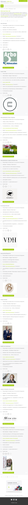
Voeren (7, 121)
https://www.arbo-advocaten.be (11, 36)
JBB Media (13, 502)
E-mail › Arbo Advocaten (7, 34)
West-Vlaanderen (5, 257)
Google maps (12, 27)
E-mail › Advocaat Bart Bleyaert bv (8, 264)
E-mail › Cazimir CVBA (6, 82)
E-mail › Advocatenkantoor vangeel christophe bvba (11, 171)
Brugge (10, 257)
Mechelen (8, 303)
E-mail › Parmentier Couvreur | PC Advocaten (10, 438)
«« (1, 20)
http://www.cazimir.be (9, 84)
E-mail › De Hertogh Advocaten (8, 216)
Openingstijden (6, 42)
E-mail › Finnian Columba (7, 310)
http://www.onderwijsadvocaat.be (11, 173)
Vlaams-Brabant (5, 75)
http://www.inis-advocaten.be (10, 359)
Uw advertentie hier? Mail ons (14, 491)
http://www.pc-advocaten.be (10, 440)
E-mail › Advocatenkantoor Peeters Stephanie (10, 128)
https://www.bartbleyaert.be (10, 266)
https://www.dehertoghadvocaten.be (12, 218)
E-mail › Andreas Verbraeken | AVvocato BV (10, 400)
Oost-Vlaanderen (5, 350)
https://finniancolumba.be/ (10, 312)
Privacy (16, 502)
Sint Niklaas (11, 350)
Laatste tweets (5, 44)
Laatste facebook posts (13, 181)
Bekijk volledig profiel (8, 67)
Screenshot (19, 36)
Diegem (10, 75)
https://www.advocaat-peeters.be (11, 130)
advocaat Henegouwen (18, 13)
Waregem (11, 431)
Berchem (8, 209)
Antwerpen (4, 27)
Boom (8, 27)
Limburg (4, 121)
